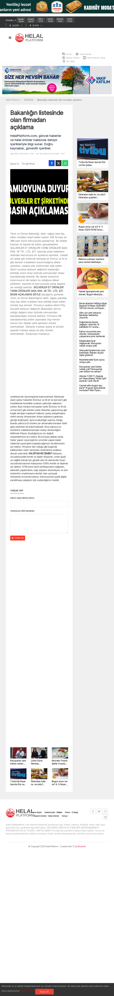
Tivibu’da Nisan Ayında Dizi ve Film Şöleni (18, 785)
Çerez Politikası (27, 990)
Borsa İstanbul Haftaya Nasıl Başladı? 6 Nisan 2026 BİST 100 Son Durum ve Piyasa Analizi (93, 307)
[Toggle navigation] (10, 39)
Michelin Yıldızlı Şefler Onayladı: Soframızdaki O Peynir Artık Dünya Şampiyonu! (60, 764)
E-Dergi (75, 814)
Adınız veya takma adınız (22, 500)
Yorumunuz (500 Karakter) (22, 513)
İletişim (59, 814)
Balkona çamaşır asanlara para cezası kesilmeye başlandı (91, 263)
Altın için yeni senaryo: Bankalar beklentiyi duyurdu (90, 317)
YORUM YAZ (18, 540)
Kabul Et (44, 991)
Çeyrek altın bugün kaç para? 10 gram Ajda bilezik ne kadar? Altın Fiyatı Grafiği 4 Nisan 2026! (92, 390)
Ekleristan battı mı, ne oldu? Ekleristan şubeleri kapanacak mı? (38, 785)
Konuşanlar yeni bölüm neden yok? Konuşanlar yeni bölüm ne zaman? (18, 764)
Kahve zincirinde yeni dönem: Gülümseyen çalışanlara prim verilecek (92, 336)
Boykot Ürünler (40, 818)
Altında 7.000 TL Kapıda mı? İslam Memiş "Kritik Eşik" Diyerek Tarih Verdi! (93, 380)
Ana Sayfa (37, 814)
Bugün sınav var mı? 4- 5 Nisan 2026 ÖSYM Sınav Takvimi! (60, 785)
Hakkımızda (49, 814)
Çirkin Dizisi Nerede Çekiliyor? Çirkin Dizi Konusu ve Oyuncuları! (39, 764)
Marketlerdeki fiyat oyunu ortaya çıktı (92, 363)
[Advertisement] (39, 367)
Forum (67, 814)
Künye (64, 818)
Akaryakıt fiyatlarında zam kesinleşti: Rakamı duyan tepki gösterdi (92, 354)
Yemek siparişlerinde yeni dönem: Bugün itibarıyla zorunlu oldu (91, 295)
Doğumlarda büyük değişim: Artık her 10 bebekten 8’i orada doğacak (89, 326)
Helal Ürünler (53, 818)
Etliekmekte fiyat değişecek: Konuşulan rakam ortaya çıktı (90, 345)
